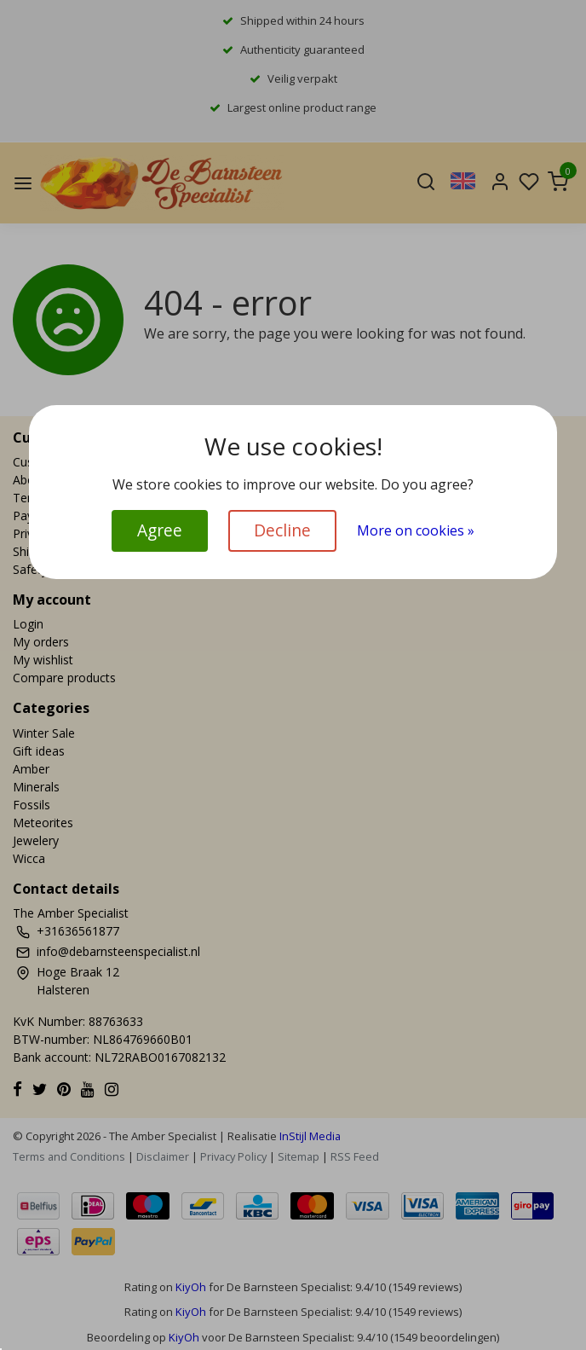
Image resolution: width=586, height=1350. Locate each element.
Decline (282, 530)
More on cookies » (415, 530)
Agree (159, 530)
